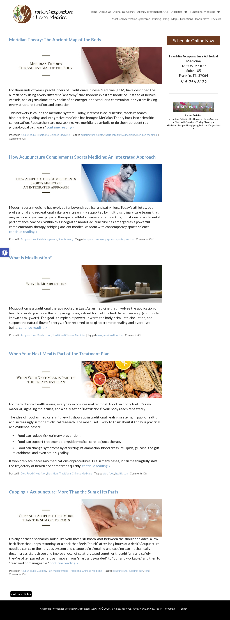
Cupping (41, 570)
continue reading (61, 127)
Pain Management (47, 239)
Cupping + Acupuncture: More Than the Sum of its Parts (63, 491)
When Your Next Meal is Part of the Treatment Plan (59, 353)
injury (103, 239)
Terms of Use (139, 608)
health (119, 473)
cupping (133, 570)
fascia (107, 134)
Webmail (170, 608)
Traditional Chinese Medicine (53, 134)
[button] (4, 252)
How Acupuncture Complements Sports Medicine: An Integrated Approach (82, 157)
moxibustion (111, 335)
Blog (166, 18)
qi (156, 134)
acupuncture (91, 239)
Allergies (176, 11)
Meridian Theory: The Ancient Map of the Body (55, 39)
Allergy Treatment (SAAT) (153, 11)
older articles (21, 594)
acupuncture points (92, 134)
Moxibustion (44, 335)
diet (105, 473)
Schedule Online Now (193, 40)
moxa (99, 335)
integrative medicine (123, 134)
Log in (184, 608)
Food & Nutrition (36, 473)
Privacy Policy (154, 608)
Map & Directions (182, 18)
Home (93, 11)
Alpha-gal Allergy (124, 11)
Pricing (156, 18)
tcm (132, 239)
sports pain (122, 239)
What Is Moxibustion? (30, 257)
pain (141, 570)
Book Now (202, 18)
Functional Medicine (202, 11)
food (111, 473)
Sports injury (65, 239)
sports (111, 239)
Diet (23, 473)
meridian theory (145, 134)
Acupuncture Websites (52, 608)
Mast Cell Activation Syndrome (131, 18)
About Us (105, 11)
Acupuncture (28, 134)
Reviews (216, 18)
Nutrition (52, 473)
